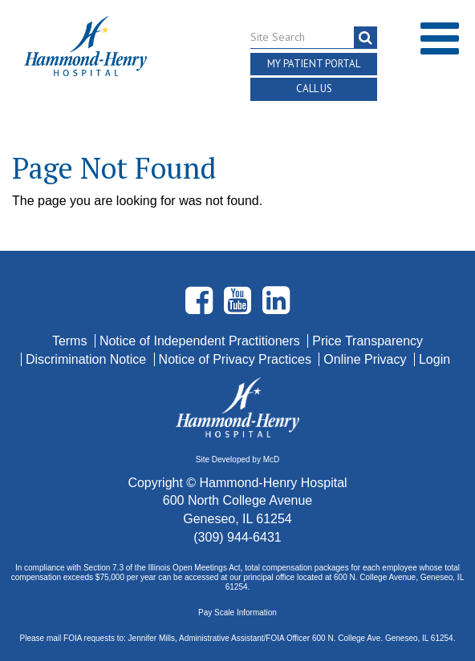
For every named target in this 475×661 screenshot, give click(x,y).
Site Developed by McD (238, 459)
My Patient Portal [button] (313, 64)
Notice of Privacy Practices (237, 359)
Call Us (314, 88)
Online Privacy (366, 359)
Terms (71, 341)
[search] (365, 37)
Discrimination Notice (88, 359)
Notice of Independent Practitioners (201, 341)
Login (434, 359)
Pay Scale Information (237, 612)
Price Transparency (367, 341)
